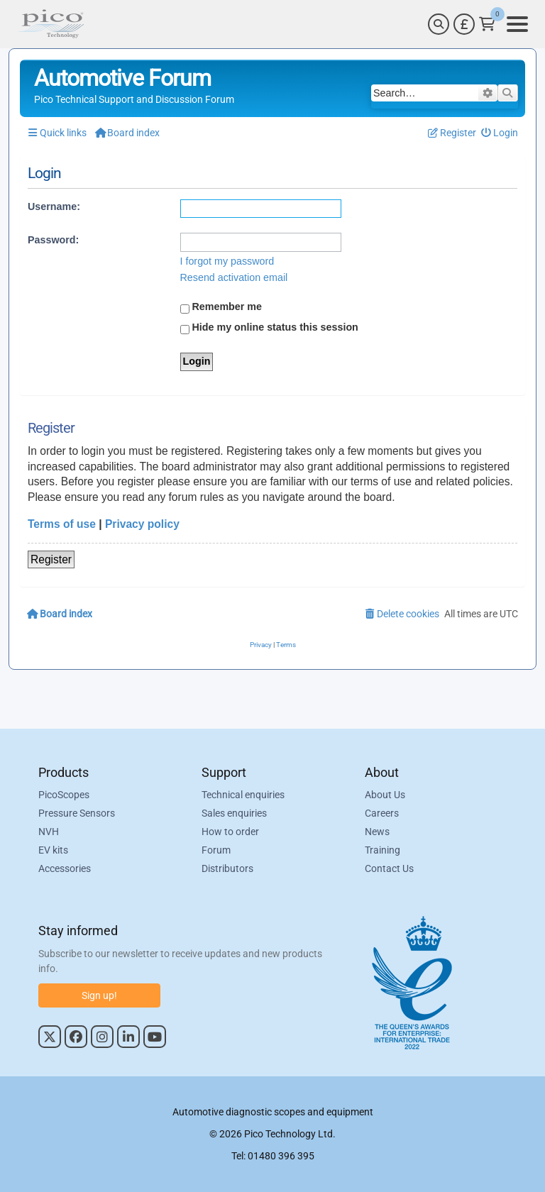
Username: (54, 206)
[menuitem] (500, 133)
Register (51, 559)
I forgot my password (227, 261)
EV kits (53, 850)
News (377, 832)
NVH (48, 832)
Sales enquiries (234, 814)
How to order (230, 832)
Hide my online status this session (269, 327)
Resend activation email (234, 277)
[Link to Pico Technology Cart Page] (487, 24)
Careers (382, 814)
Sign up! (99, 995)
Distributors (227, 869)
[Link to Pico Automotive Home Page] (51, 24)
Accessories (64, 869)
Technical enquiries (243, 795)
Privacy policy (142, 524)
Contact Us (389, 869)
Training (382, 850)
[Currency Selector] (464, 24)
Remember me (221, 307)
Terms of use (62, 524)
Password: (53, 239)
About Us (385, 795)
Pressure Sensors (76, 814)
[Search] (438, 24)
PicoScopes (63, 795)
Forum (216, 850)
